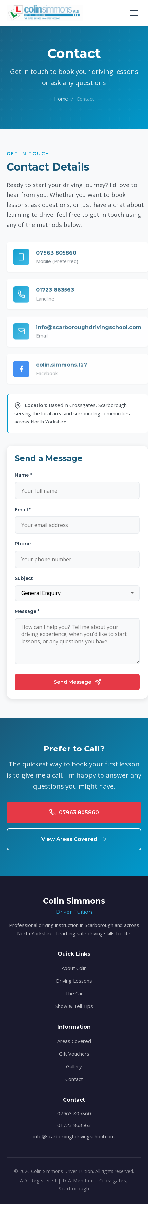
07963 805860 (74, 1113)
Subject (24, 578)
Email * (23, 509)
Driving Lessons (74, 980)
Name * (23, 475)
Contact (74, 1079)
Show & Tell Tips (74, 1006)
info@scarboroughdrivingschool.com (74, 1136)
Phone (23, 544)
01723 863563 (74, 1125)
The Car (74, 993)
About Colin (74, 968)
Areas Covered (74, 1041)
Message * (27, 611)
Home (61, 99)
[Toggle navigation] (134, 13)
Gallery (74, 1066)
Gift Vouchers (74, 1053)
